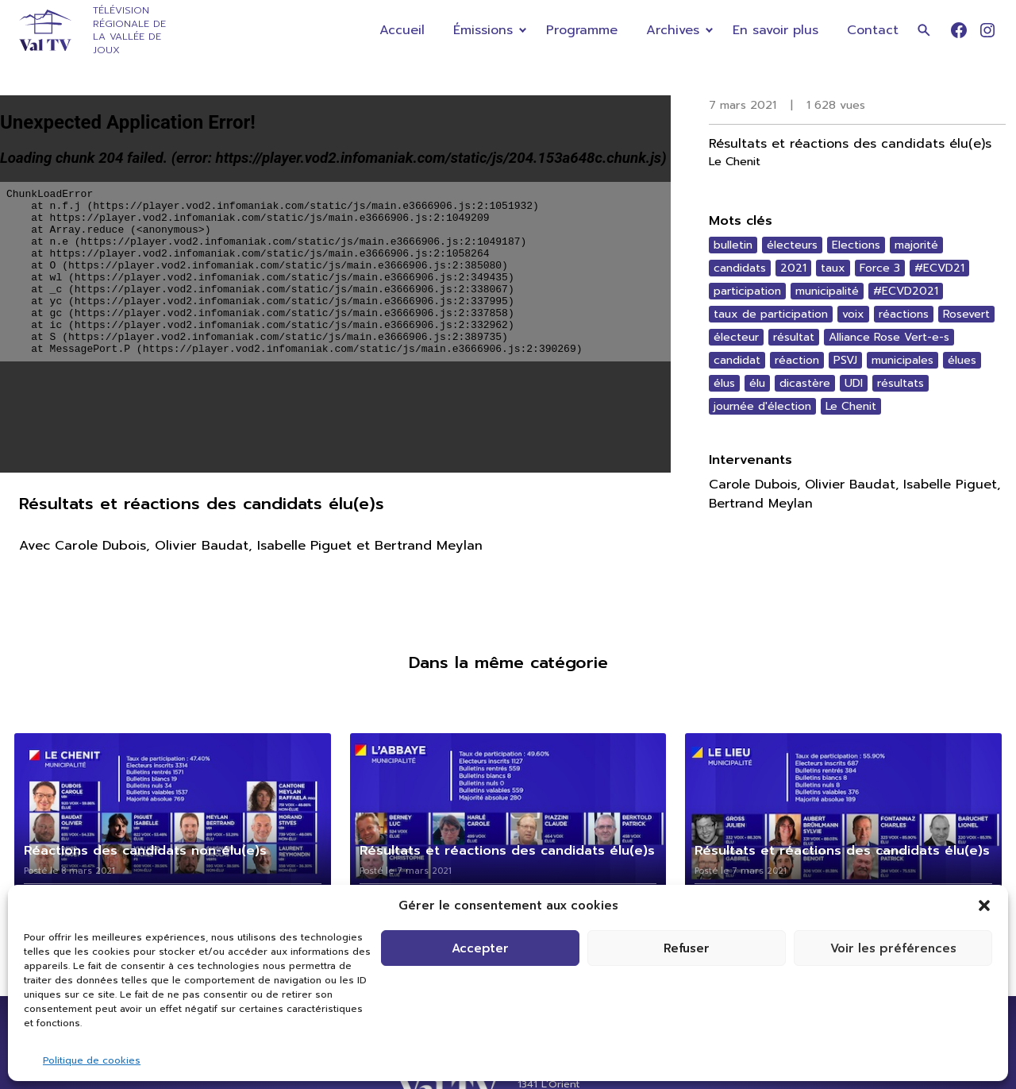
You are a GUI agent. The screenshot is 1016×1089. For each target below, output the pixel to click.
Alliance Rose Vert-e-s (889, 337)
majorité (916, 245)
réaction (797, 360)
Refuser (687, 948)
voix (853, 314)
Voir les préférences (893, 948)
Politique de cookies (91, 1060)
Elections (856, 245)
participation (747, 291)
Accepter (480, 948)
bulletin (733, 245)
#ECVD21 (939, 268)
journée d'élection (762, 406)
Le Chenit (851, 406)
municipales (902, 360)
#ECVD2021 (905, 291)
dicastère (804, 383)
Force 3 (880, 268)
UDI (854, 383)
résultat (793, 337)
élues (962, 360)
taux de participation (771, 314)
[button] (984, 905)
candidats (740, 268)
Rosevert (966, 314)
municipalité (827, 291)
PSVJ (845, 360)
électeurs (792, 245)
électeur (736, 337)
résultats (900, 383)
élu (757, 383)
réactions (904, 314)
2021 (793, 268)
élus (724, 383)
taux (833, 268)
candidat (737, 360)
